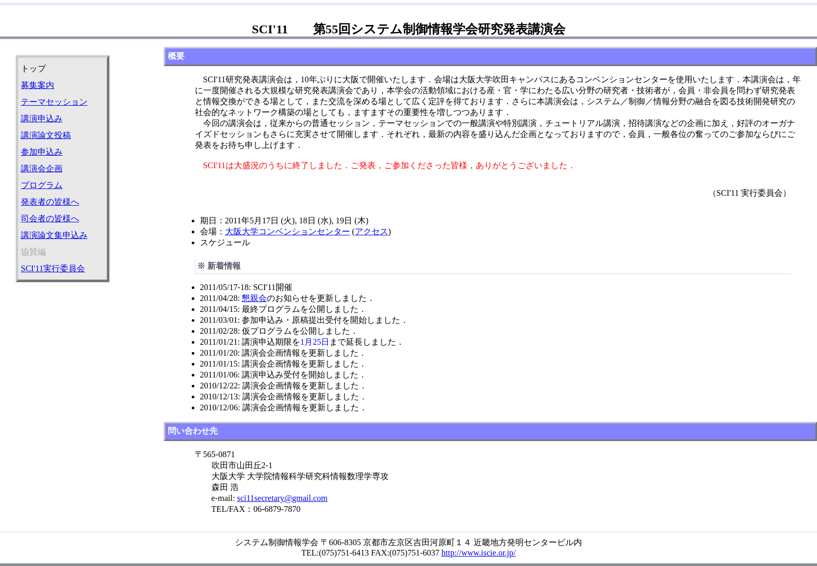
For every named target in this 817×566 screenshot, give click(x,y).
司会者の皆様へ (50, 218)
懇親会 (254, 298)
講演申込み (42, 118)
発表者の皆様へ (50, 201)
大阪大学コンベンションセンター (287, 231)
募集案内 (37, 85)
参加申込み (42, 151)
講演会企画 (42, 168)
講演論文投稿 (46, 135)
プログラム (42, 185)
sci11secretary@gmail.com (282, 498)
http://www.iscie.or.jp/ (478, 552)
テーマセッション (54, 101)
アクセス (371, 231)
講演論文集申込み (54, 235)
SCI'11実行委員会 (53, 268)
